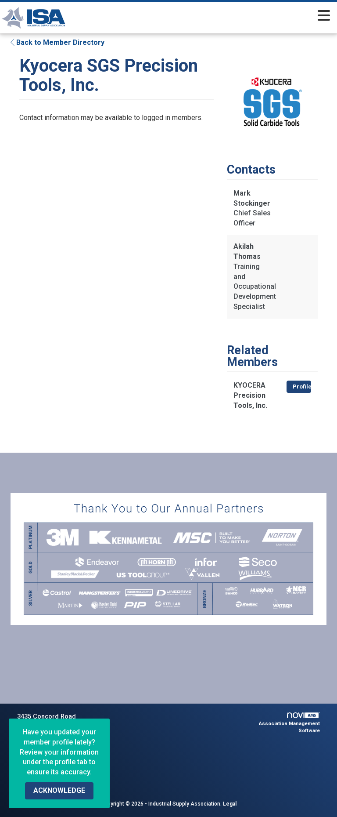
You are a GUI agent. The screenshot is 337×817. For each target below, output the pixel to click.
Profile (302, 386)
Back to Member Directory (57, 42)
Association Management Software (289, 722)
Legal (230, 804)
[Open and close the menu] (215, 16)
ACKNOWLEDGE (59, 790)
